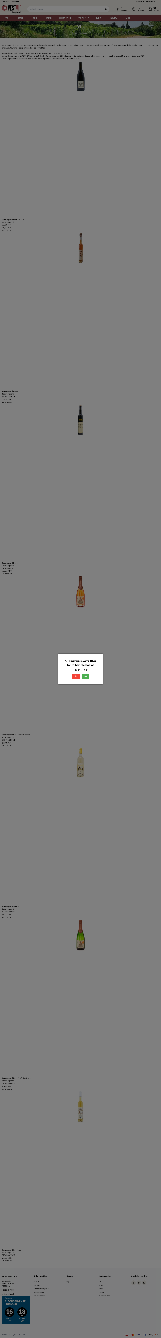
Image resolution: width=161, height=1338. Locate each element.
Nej (75, 676)
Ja (85, 676)
